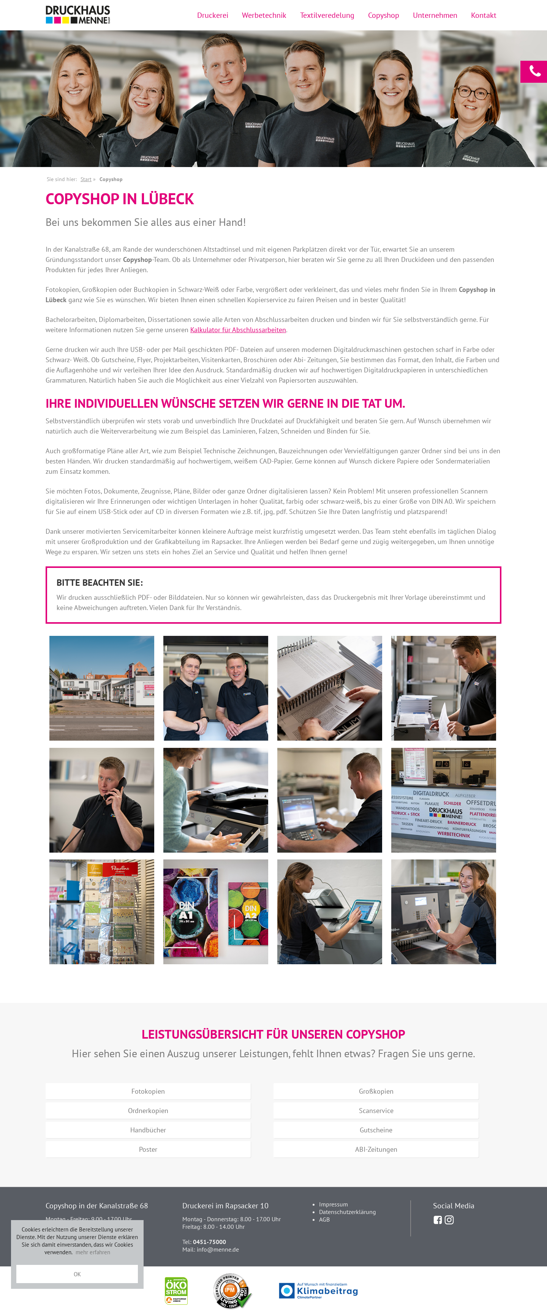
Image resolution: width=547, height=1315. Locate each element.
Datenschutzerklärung (347, 1212)
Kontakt (483, 15)
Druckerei (212, 15)
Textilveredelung (327, 15)
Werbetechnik (264, 15)
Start (86, 179)
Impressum (333, 1204)
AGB (324, 1219)
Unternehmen (435, 15)
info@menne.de (218, 1249)
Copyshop (383, 15)
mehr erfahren (93, 1252)
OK (77, 1274)
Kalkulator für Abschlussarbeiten (238, 329)
